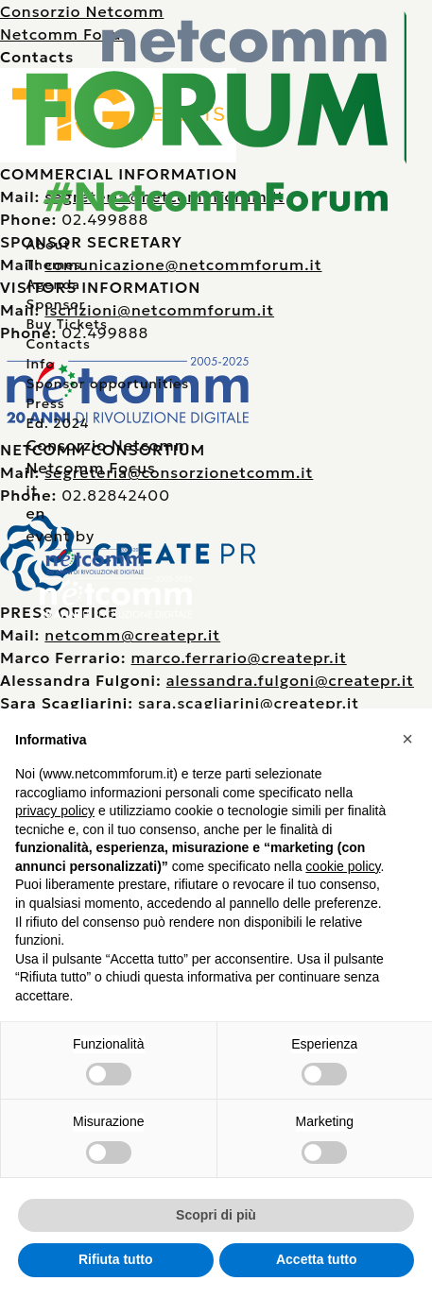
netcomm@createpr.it (132, 634)
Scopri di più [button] (216, 1214)
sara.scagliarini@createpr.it (248, 702)
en (35, 513)
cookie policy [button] (342, 866)
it (32, 490)
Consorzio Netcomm (107, 445)
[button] (407, 739)
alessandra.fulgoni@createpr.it (290, 680)
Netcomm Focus (90, 467)
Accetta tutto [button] (316, 1259)
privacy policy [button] (55, 810)
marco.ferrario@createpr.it (239, 657)
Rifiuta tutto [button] (115, 1259)
